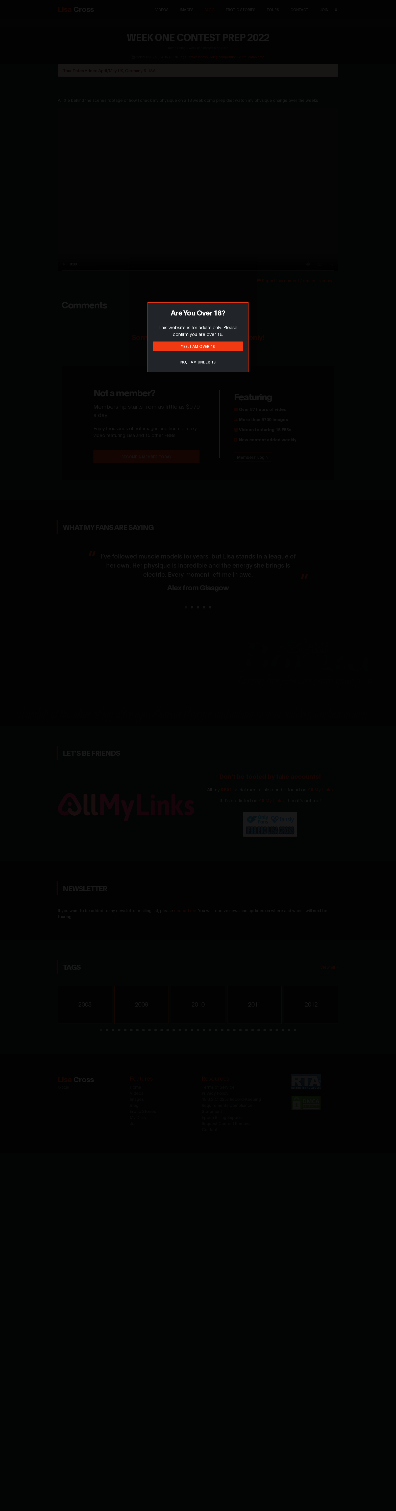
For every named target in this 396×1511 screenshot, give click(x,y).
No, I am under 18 (198, 361)
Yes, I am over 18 (198, 346)
